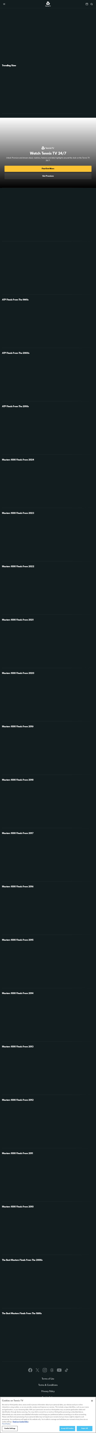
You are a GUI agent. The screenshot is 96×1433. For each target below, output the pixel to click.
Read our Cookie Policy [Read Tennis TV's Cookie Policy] (20, 1423)
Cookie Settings (9, 1429)
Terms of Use (48, 1379)
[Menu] (4, 4)
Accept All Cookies (67, 1429)
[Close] (92, 1402)
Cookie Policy (48, 1398)
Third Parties (6, 1425)
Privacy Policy (48, 1391)
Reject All (84, 1429)
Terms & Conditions (48, 1385)
